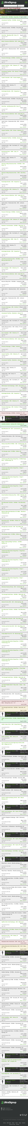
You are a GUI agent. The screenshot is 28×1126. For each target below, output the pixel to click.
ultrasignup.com (9, 1109)
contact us (8, 1108)
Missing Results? (4, 8)
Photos (8, 12)
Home (4, 1122)
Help (20, 1122)
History (22, 12)
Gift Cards (9, 1122)
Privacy (17, 1124)
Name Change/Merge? (15, 8)
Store (17, 1122)
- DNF (13, 413)
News (13, 1122)
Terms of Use (12, 1124)
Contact (23, 1122)
